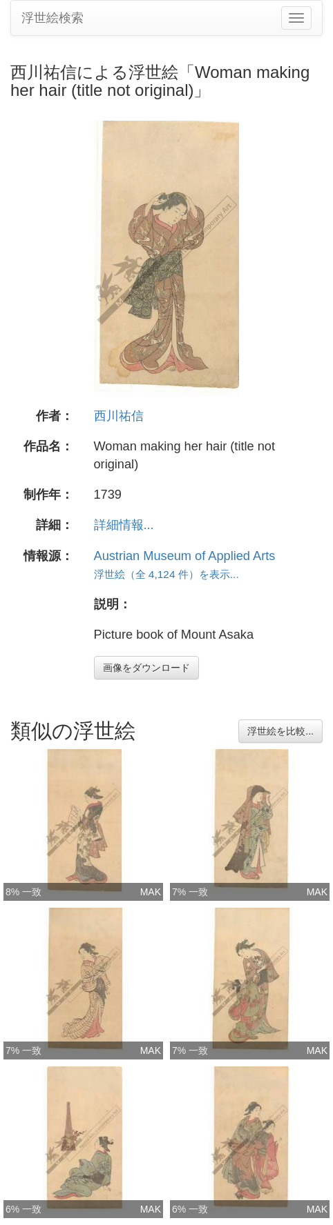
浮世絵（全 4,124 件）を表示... (166, 574)
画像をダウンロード (146, 667)
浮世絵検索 (52, 18)
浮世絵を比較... (280, 731)
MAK (150, 891)
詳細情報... (124, 525)
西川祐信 (119, 416)
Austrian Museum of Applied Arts (185, 556)
